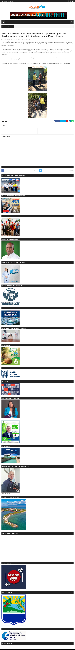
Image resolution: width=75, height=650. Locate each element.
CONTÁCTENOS (10, 1)
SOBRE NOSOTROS (4, 1)
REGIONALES (29, 39)
